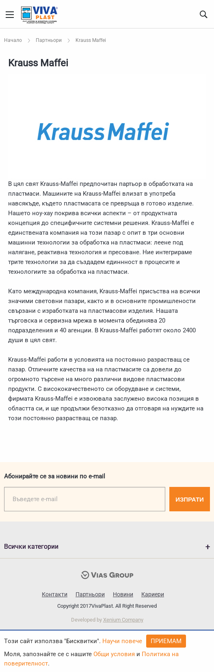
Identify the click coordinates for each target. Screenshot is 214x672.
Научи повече (122, 641)
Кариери (152, 594)
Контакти (54, 594)
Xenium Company (123, 620)
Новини (123, 594)
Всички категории (31, 546)
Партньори (90, 594)
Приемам (166, 641)
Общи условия (114, 654)
